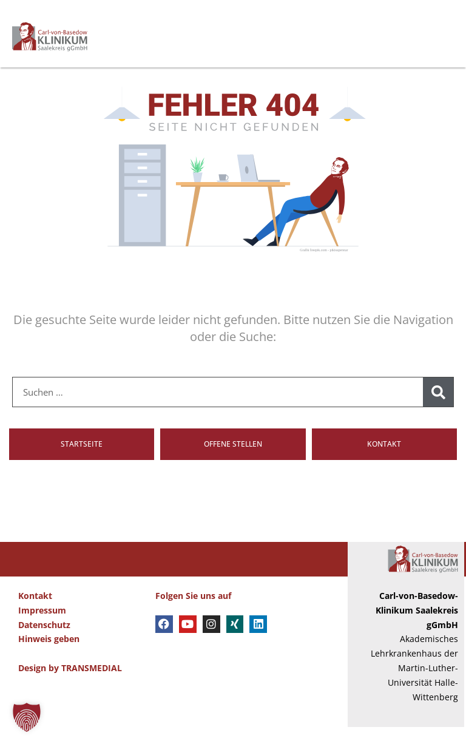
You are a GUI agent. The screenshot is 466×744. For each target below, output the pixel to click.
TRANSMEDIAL (91, 685)
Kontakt (35, 613)
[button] (26, 717)
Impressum (42, 627)
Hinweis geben (48, 656)
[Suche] (438, 409)
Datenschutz (44, 642)
